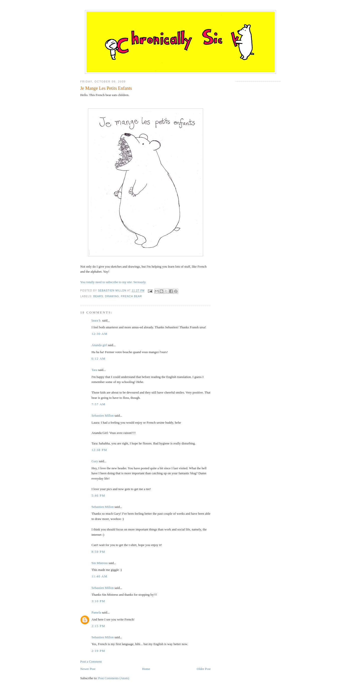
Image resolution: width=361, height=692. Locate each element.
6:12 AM (99, 358)
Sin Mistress (100, 563)
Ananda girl (99, 345)
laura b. (96, 320)
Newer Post (87, 669)
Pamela (96, 612)
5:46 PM (98, 495)
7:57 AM (99, 404)
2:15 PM (98, 626)
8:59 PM (98, 552)
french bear (131, 296)
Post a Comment (91, 661)
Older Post (204, 669)
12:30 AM (100, 334)
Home (146, 669)
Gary (95, 461)
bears (98, 296)
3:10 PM (98, 601)
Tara (94, 370)
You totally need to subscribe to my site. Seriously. (113, 282)
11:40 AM (99, 576)
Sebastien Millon (103, 415)
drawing (112, 296)
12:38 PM (99, 450)
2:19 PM (98, 651)
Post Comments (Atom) (113, 678)
